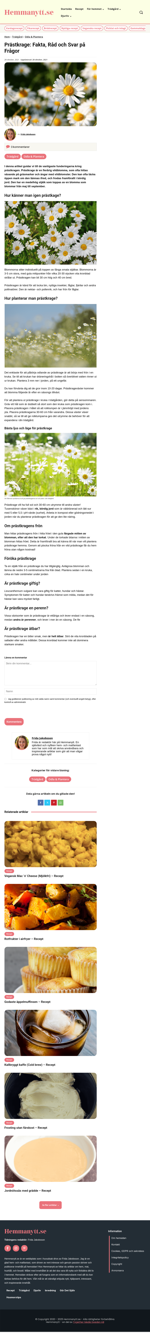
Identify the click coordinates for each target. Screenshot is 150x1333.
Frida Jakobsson (29, 135)
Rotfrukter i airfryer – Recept (23, 940)
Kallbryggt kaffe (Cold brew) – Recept (29, 1066)
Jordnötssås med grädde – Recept (27, 1192)
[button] (141, 12)
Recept (9, 872)
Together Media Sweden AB (88, 1323)
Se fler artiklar (50, 1206)
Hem (7, 36)
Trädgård (17, 36)
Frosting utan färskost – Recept (25, 1129)
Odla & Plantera (34, 36)
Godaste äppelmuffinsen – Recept (27, 1003)
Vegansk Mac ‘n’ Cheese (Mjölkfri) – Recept (34, 877)
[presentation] (23, 713)
